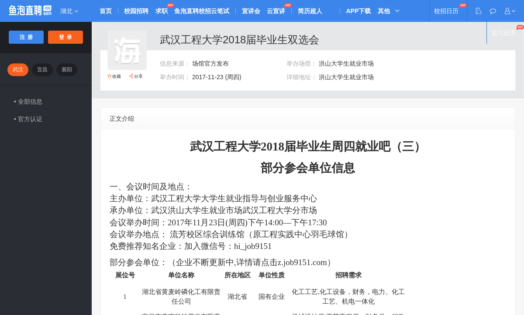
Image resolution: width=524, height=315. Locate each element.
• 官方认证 (28, 119)
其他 (385, 10)
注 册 (26, 37)
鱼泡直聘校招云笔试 (202, 10)
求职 (162, 10)
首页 (106, 10)
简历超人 (311, 10)
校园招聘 (136, 10)
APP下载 (360, 10)
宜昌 (42, 69)
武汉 (18, 69)
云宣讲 (277, 10)
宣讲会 (252, 10)
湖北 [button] (69, 10)
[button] (510, 11)
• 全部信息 (28, 101)
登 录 (65, 37)
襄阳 (67, 69)
